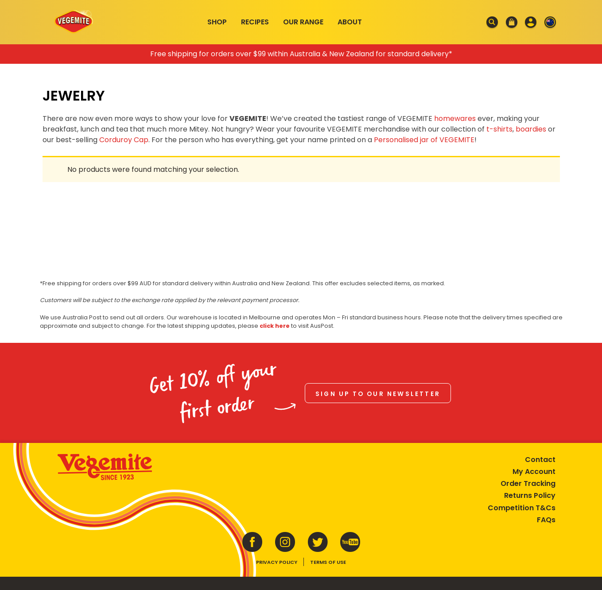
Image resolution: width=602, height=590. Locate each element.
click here (275, 326)
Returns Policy (529, 495)
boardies (531, 129)
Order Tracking (528, 483)
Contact (540, 459)
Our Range (303, 22)
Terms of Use (328, 562)
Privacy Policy (276, 562)
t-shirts (499, 129)
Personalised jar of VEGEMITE (424, 140)
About (350, 22)
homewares (455, 118)
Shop (217, 22)
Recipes (255, 22)
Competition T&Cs (521, 508)
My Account (534, 471)
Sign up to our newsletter (377, 394)
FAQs (546, 520)
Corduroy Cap (123, 140)
